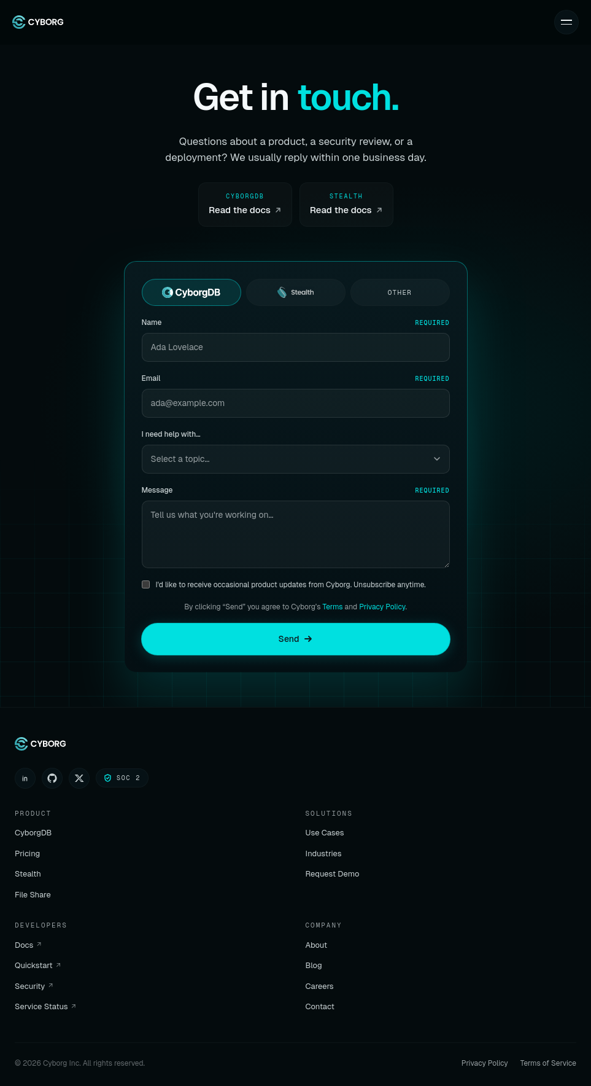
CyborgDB (33, 832)
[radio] (191, 292)
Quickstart (38, 965)
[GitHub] (52, 778)
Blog (314, 965)
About (317, 945)
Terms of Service (548, 1063)
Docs (28, 945)
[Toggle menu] (566, 22)
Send (296, 638)
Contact (320, 1006)
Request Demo (333, 874)
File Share (33, 894)
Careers (320, 986)
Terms (333, 607)
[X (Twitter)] (79, 778)
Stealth (28, 874)
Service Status (45, 1006)
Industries (324, 853)
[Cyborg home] (37, 22)
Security (34, 986)
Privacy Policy (382, 607)
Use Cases (325, 832)
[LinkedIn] (25, 778)
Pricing (27, 853)
